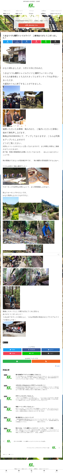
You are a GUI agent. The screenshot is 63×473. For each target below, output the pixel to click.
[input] (31, 254)
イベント (6, 342)
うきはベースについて (44, 469)
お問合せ (36, 469)
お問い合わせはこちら (31, 25)
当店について (24, 469)
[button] (58, 254)
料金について (17, 469)
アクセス (30, 469)
